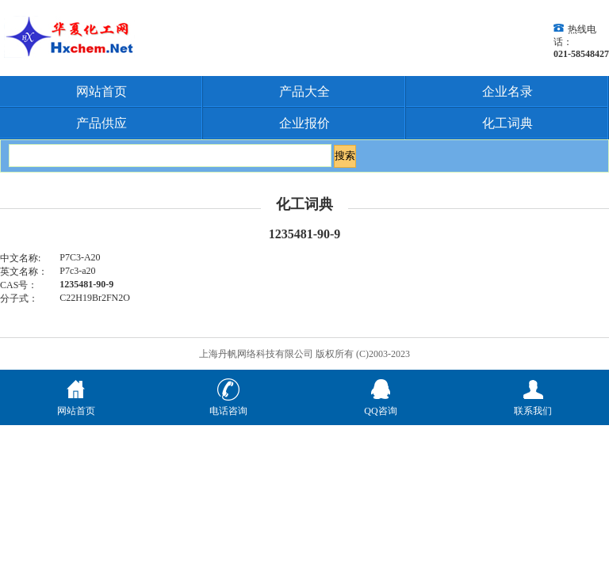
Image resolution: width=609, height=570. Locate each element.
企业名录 (507, 91)
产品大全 (304, 91)
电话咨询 (228, 404)
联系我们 (533, 404)
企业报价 (304, 123)
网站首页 (101, 91)
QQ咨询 (380, 404)
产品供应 (101, 123)
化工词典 (507, 123)
